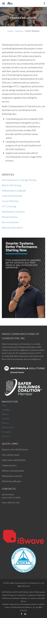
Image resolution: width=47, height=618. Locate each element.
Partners (5, 423)
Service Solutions (10, 222)
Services (19, 31)
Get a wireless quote (11, 455)
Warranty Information (12, 227)
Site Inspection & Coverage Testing (19, 180)
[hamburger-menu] (4, 4)
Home (10, 31)
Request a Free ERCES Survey (15, 449)
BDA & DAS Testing (11, 185)
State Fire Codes (8, 427)
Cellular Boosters (9, 465)
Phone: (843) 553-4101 (11, 503)
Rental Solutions (10, 217)
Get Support (6, 432)
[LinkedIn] (25, 614)
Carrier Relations (10, 201)
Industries (6, 418)
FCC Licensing (9, 206)
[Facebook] (21, 614)
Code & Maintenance (12, 195)
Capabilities (6, 410)
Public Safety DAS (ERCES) (13, 460)
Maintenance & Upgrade (14, 190)
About (4, 405)
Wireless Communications (13, 470)
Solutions (5, 414)
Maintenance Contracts (13, 211)
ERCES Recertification (11, 481)
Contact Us (6, 436)
